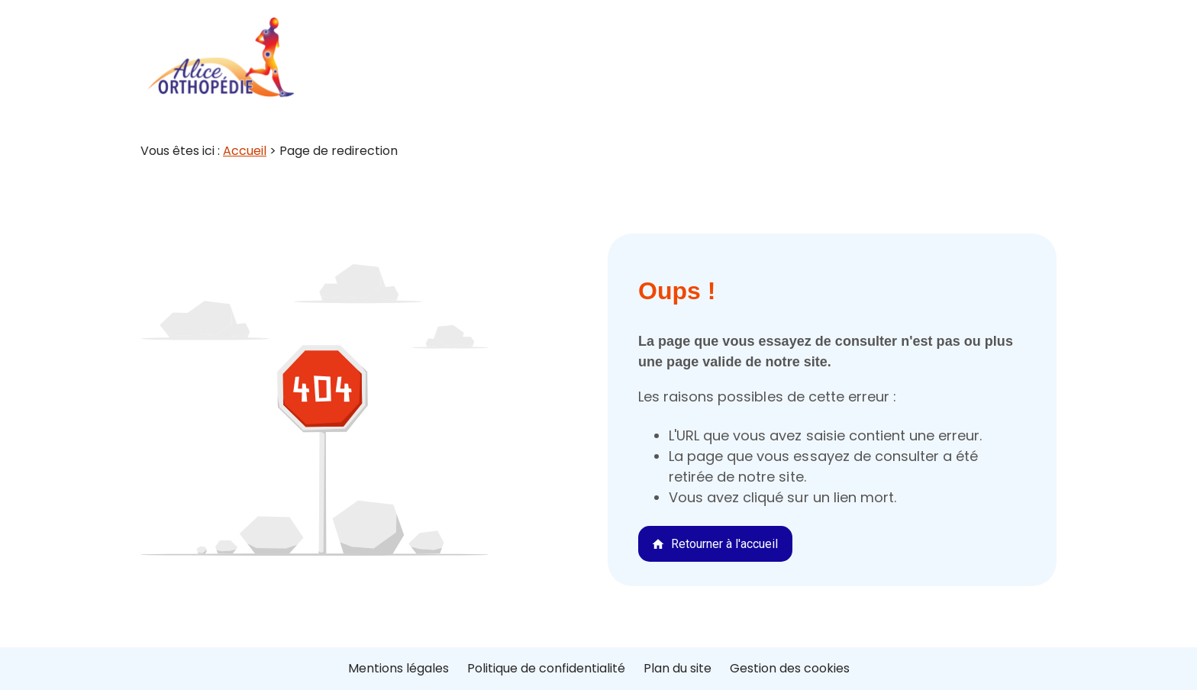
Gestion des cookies (790, 668)
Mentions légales (398, 668)
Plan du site (677, 668)
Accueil (244, 151)
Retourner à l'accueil (714, 544)
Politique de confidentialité (546, 668)
